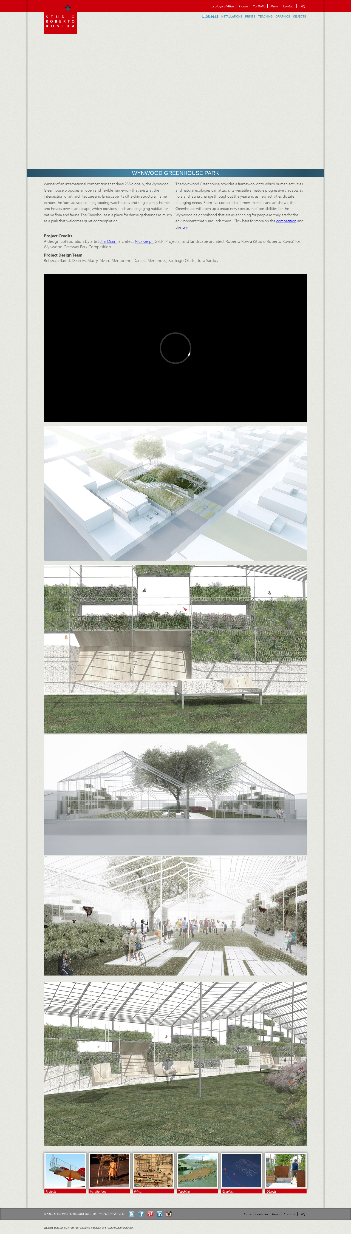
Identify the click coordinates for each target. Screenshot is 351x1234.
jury (185, 227)
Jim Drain (108, 241)
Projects (209, 16)
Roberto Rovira (60, 19)
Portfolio (259, 6)
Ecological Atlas (222, 6)
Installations (231, 16)
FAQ (302, 6)
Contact (289, 6)
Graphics (283, 16)
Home (243, 6)
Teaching (265, 16)
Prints (250, 16)
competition (286, 220)
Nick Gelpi (144, 241)
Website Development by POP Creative (67, 1228)
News (274, 6)
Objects (299, 16)
